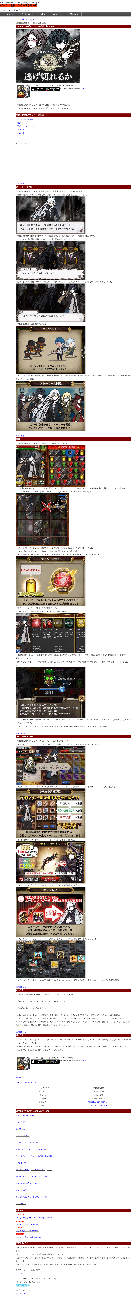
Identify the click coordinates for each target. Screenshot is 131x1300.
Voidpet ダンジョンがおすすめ (27, 1224)
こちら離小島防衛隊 (44, 1156)
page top (18, 1077)
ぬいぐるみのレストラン (25, 1156)
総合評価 (20, 133)
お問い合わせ (73, 14)
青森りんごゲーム (42, 1176)
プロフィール (21, 1273)
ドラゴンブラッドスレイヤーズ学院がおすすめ (34, 1218)
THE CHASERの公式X (98, 1105)
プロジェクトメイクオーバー (27, 1142)
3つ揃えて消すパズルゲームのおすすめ (31, 1149)
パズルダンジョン (38, 1170)
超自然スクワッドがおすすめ (27, 1231)
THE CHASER (21, 1204)
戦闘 (19, 123)
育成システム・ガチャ (26, 126)
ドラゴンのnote (21, 1293)
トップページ (8, 14)
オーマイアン (21, 1129)
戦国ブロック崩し (22, 1170)
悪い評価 (20, 130)
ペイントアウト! (22, 1163)
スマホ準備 (41, 14)
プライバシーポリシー (57, 14)
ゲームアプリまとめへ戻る (26, 1082)
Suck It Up (33, 1115)
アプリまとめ (24, 14)
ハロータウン (21, 1122)
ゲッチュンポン (22, 1190)
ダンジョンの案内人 (23, 1183)
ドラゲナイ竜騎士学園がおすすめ (29, 1237)
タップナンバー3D (40, 1197)
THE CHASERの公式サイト (98, 1102)
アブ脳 (49, 1170)
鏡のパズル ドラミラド (24, 1176)
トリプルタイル (22, 1115)
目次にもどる (21, 184)
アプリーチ (83, 88)
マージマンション (22, 1136)
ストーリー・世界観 (25, 119)
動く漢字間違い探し (23, 1197)
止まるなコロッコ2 (40, 1183)
